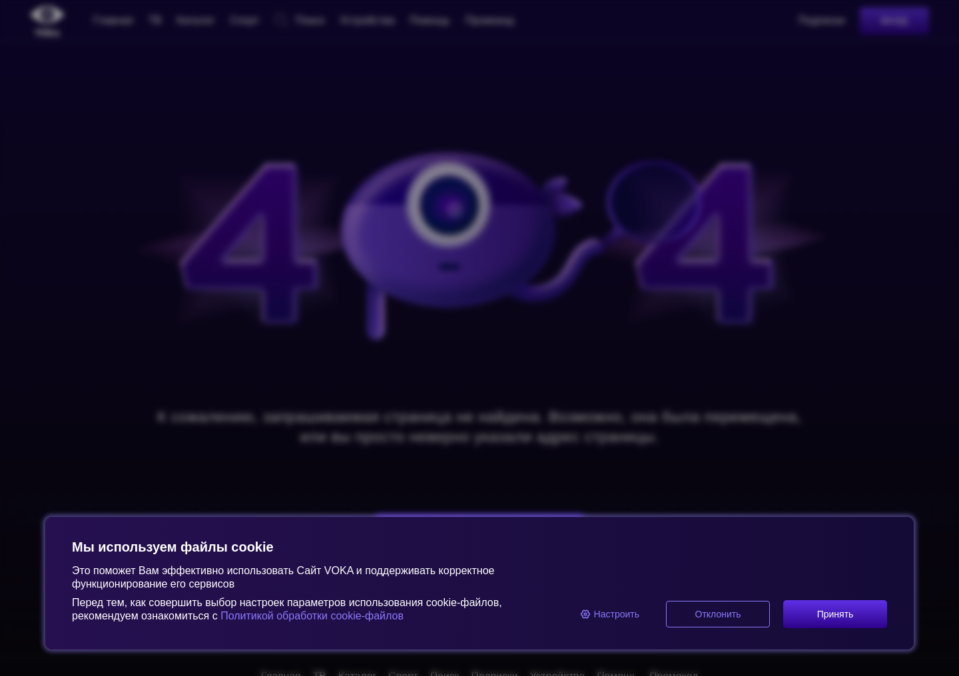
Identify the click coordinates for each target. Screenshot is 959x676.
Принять (835, 614)
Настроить (609, 614)
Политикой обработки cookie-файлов (311, 615)
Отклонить (718, 614)
